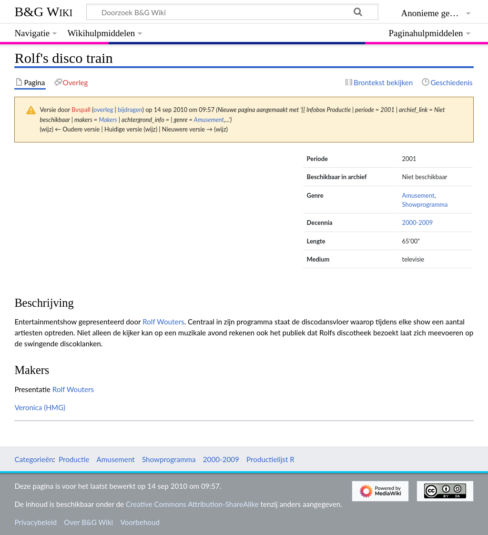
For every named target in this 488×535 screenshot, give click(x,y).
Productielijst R (270, 459)
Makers (108, 119)
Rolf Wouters (163, 321)
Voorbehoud (139, 522)
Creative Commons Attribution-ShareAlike (192, 504)
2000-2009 (417, 222)
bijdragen (130, 109)
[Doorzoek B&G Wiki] (232, 12)
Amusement (209, 119)
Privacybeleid (35, 522)
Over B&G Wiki (88, 522)
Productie (74, 459)
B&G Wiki (43, 11)
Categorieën (33, 459)
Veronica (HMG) (39, 407)
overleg (103, 109)
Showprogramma (425, 204)
